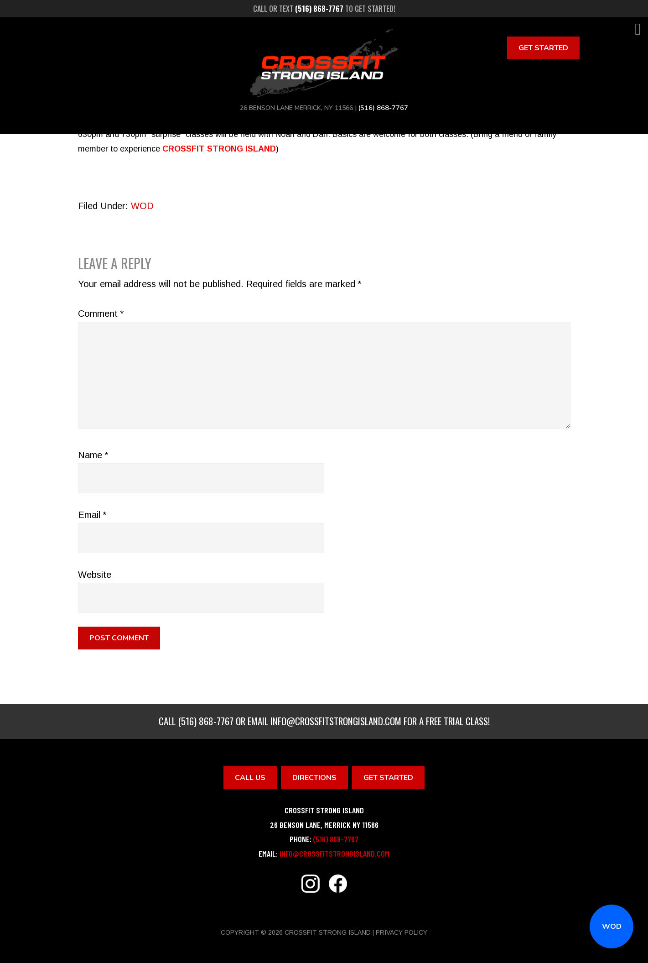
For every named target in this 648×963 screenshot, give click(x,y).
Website (94, 575)
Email (92, 515)
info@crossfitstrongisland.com (335, 721)
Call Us (250, 778)
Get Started (543, 48)
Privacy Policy (401, 932)
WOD (612, 926)
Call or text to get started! (324, 8)
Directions (314, 778)
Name (93, 455)
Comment (101, 314)
